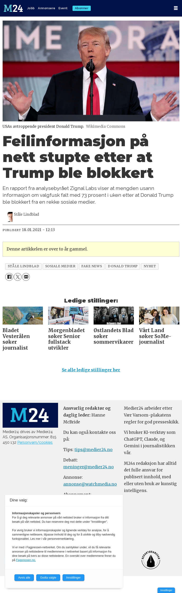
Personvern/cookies (35, 442)
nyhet (150, 266)
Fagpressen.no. (26, 560)
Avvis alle (24, 577)
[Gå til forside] (13, 8)
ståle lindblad (23, 266)
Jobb (31, 8)
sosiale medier (60, 266)
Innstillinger (166, 590)
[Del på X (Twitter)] (18, 277)
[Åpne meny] (176, 8)
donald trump (123, 266)
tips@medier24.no (93, 449)
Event (63, 8)
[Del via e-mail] (26, 277)
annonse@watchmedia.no (90, 484)
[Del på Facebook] (9, 277)
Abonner (82, 8)
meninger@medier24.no (88, 467)
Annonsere (46, 8)
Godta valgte (48, 577)
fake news (91, 266)
